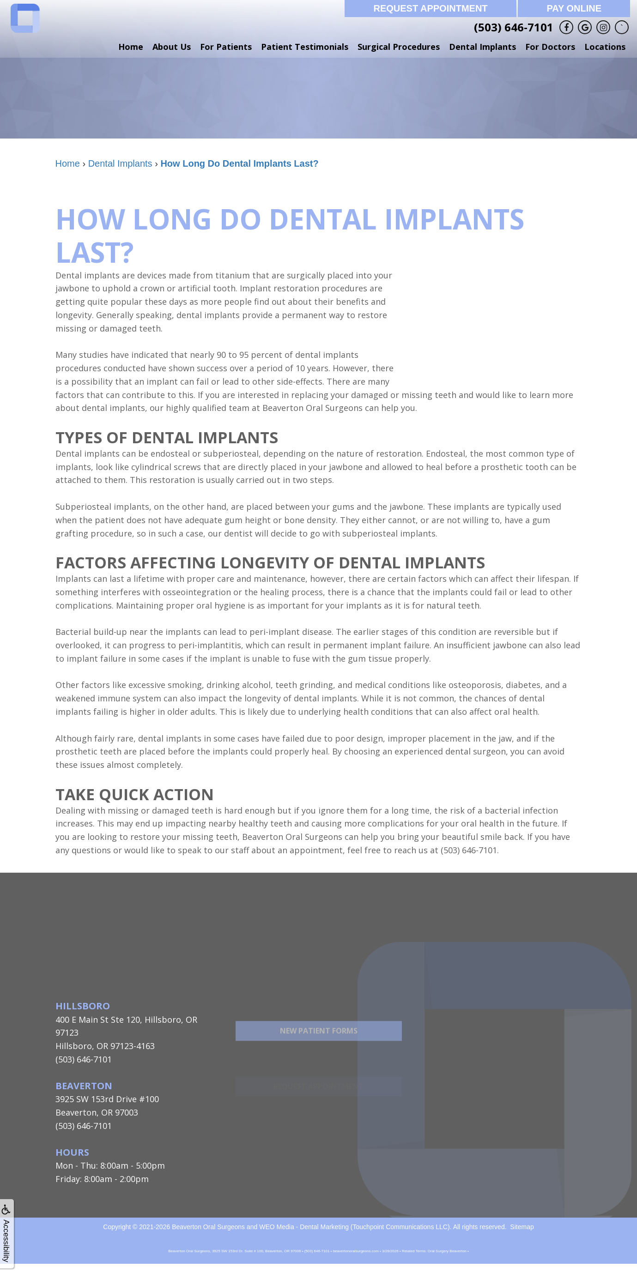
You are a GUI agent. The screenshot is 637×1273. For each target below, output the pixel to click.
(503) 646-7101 (513, 27)
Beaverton (83, 1086)
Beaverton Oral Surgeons (208, 1227)
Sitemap (522, 1227)
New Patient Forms (319, 1052)
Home (130, 46)
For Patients (226, 46)
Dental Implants (482, 46)
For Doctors (550, 46)
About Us (171, 46)
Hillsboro (82, 1006)
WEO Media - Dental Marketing (304, 1227)
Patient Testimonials (304, 46)
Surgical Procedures (399, 46)
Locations (604, 46)
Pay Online (573, 8)
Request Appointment (430, 8)
